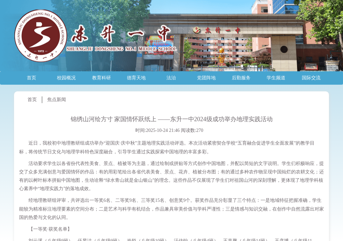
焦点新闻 (56, 99)
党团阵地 (206, 77)
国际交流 (311, 77)
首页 (31, 77)
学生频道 (276, 77)
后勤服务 (241, 77)
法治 (171, 77)
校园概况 (66, 77)
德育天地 (136, 77)
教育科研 (101, 77)
